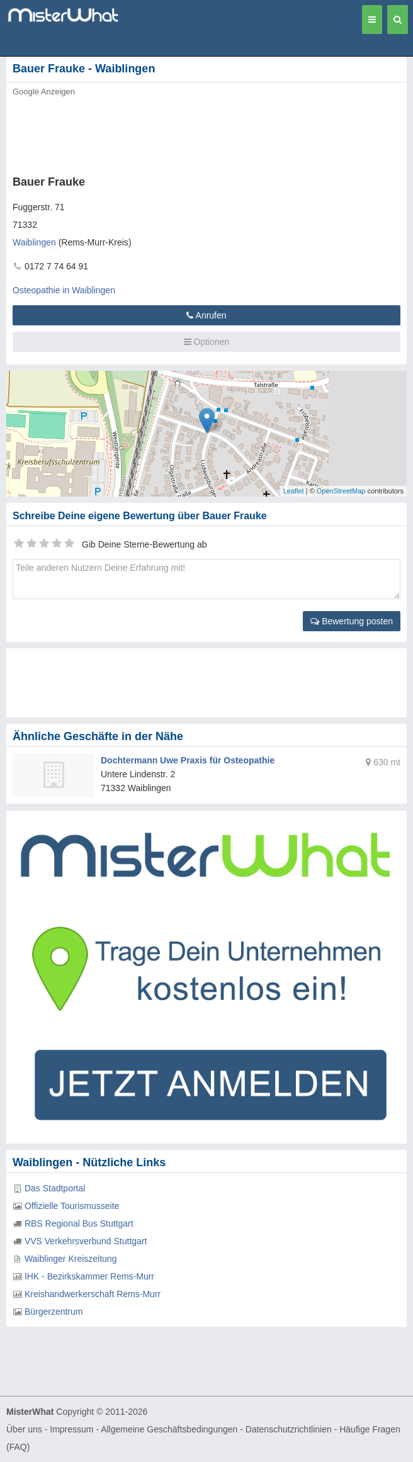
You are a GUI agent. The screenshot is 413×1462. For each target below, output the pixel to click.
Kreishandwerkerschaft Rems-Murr (93, 1294)
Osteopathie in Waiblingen (64, 290)
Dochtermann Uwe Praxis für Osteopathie (187, 760)
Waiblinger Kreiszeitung (71, 1259)
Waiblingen (34, 242)
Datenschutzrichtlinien (289, 1429)
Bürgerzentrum (54, 1312)
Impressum (71, 1429)
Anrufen (206, 315)
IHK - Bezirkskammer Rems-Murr (89, 1276)
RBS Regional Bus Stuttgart (79, 1223)
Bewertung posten (351, 621)
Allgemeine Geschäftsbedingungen (169, 1429)
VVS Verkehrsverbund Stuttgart (86, 1241)
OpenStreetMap (341, 491)
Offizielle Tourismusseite (72, 1206)
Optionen (207, 342)
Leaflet (293, 491)
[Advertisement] (192, 132)
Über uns (24, 1429)
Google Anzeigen (44, 91)
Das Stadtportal (55, 1188)
